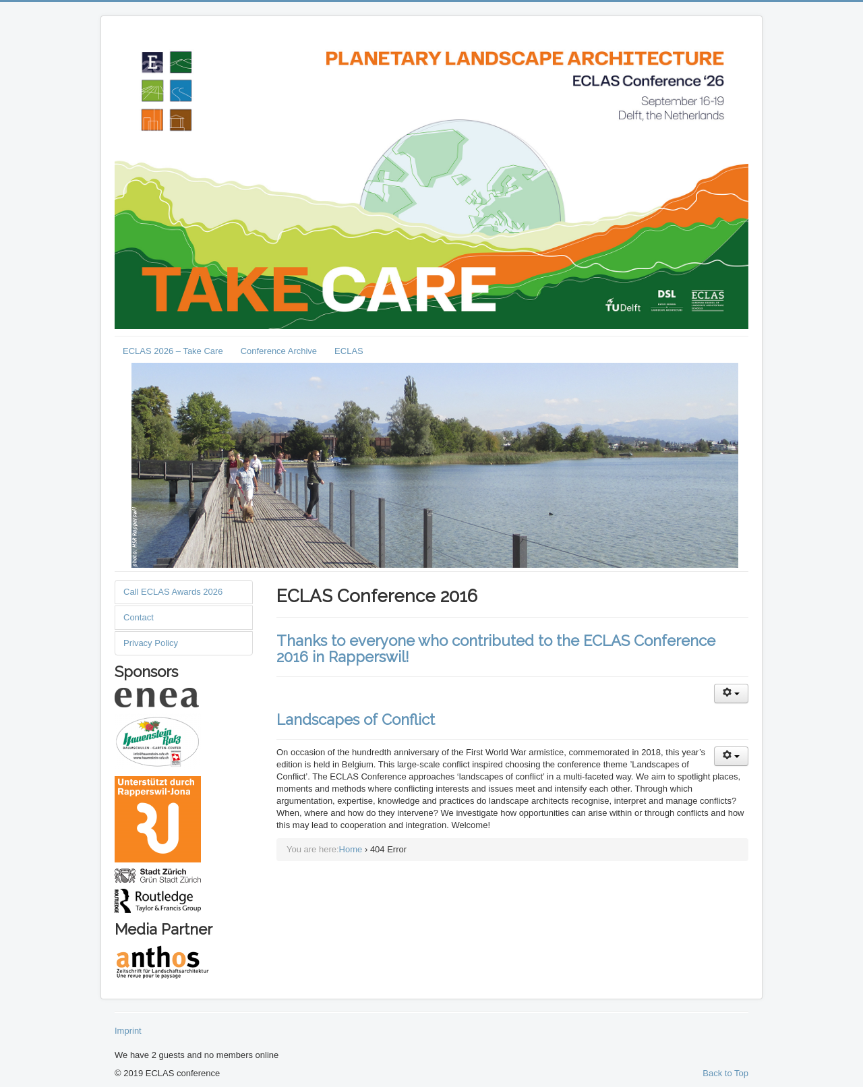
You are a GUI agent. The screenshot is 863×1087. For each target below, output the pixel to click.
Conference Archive (279, 351)
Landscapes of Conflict (355, 719)
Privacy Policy (150, 643)
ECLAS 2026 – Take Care (173, 351)
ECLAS (348, 351)
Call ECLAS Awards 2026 (172, 592)
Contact (138, 617)
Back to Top (725, 1073)
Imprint (128, 1031)
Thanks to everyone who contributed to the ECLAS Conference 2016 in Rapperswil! (495, 649)
